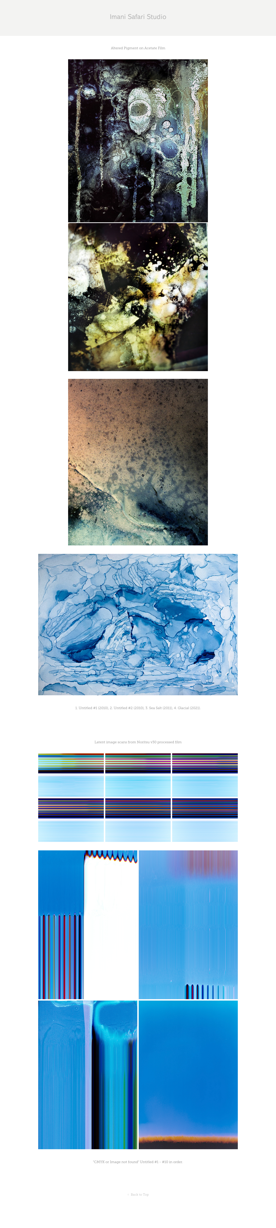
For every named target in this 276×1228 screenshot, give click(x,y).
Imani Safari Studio (138, 17)
